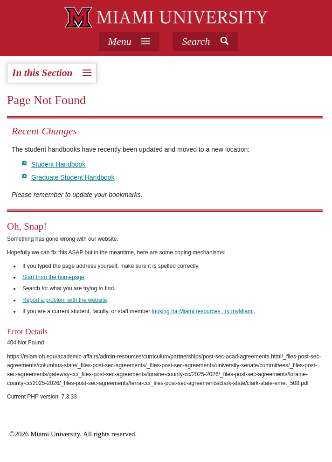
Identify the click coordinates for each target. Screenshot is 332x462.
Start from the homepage (53, 277)
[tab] (129, 41)
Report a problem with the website (64, 300)
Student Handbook (58, 164)
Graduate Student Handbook (73, 177)
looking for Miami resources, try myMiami (203, 311)
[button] (205, 41)
